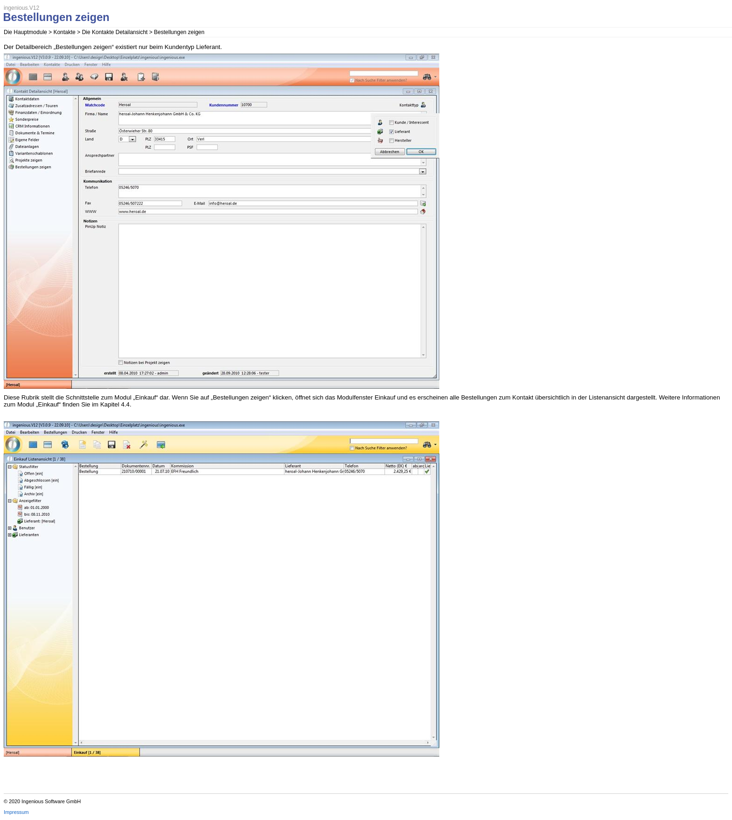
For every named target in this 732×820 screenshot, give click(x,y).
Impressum (16, 812)
